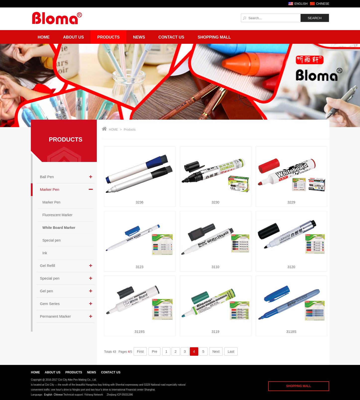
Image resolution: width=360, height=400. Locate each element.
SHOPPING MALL (298, 386)
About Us (73, 37)
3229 (291, 202)
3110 (215, 267)
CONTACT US (110, 372)
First (140, 351)
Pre (154, 351)
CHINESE (322, 3)
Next (216, 351)
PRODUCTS (66, 139)
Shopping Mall (214, 37)
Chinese (58, 394)
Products (108, 37)
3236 (139, 202)
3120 (291, 267)
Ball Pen (47, 177)
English (48, 394)
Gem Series (50, 303)
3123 (139, 267)
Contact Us (171, 37)
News (139, 37)
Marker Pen (49, 189)
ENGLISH (301, 3)
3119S (140, 332)
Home (44, 37)
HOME (113, 129)
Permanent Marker (55, 316)
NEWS (91, 372)
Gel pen (46, 291)
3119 (215, 332)
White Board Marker (59, 228)
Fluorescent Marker (58, 215)
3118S (291, 332)
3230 (215, 202)
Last (231, 351)
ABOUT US (52, 372)
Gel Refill (47, 265)
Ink (45, 253)
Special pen (52, 240)
